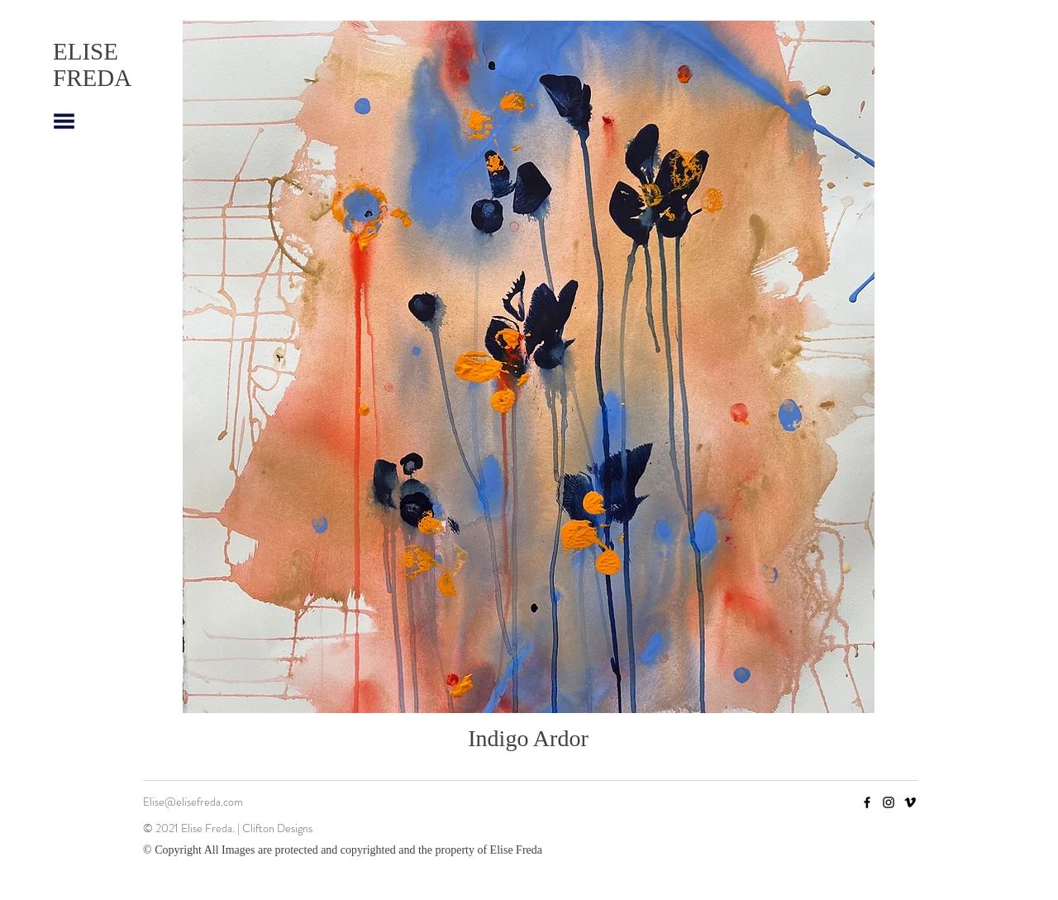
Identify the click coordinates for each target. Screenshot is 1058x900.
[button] (64, 121)
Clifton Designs (279, 828)
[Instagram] (888, 802)
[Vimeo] (910, 802)
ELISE (85, 51)
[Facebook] (867, 802)
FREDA (92, 78)
